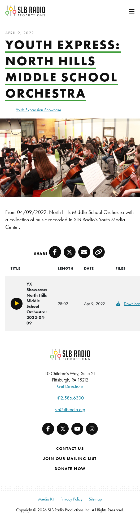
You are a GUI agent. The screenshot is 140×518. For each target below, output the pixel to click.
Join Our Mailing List (70, 458)
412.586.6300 (70, 398)
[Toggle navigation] (125, 11)
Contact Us (70, 448)
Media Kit (46, 499)
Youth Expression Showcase (38, 110)
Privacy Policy (71, 499)
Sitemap (95, 499)
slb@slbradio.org (70, 409)
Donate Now (70, 468)
